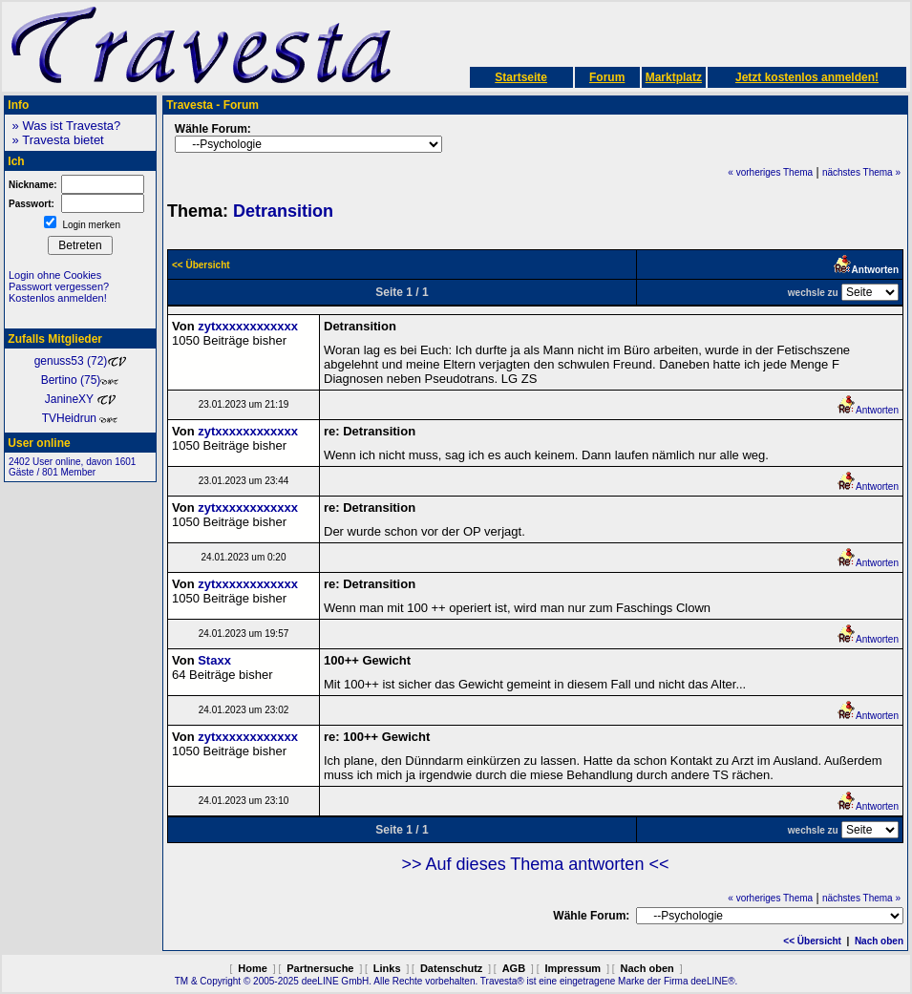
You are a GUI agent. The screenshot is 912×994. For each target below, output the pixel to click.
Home (252, 968)
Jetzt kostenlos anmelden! (807, 77)
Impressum (572, 968)
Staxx (214, 660)
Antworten (868, 410)
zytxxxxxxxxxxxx (248, 326)
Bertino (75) (80, 380)
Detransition (283, 211)
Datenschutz (451, 968)
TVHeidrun (80, 418)
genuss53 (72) (80, 361)
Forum (607, 77)
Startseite (521, 77)
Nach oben (879, 941)
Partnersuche (319, 968)
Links (387, 968)
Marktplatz (674, 77)
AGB (513, 968)
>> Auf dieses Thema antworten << (535, 864)
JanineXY (81, 399)
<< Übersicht (812, 941)
